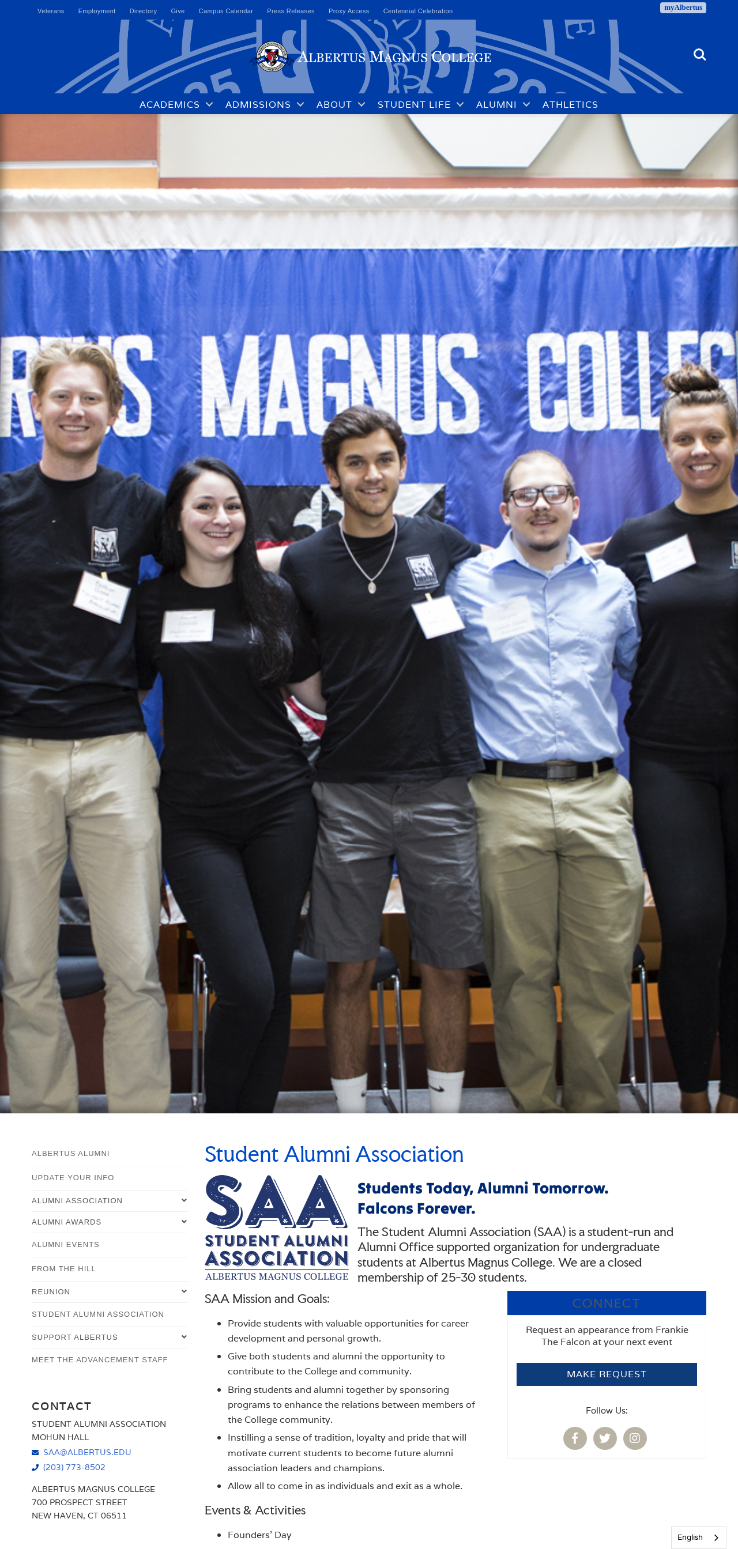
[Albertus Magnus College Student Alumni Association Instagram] (637, 1439)
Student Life (414, 104)
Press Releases (291, 10)
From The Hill (64, 1268)
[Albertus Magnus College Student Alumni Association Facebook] (577, 1439)
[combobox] (698, 1538)
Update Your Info (73, 1177)
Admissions (258, 104)
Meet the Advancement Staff (100, 1359)
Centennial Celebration (418, 10)
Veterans (51, 10)
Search (700, 54)
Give (177, 10)
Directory (143, 10)
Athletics (570, 104)
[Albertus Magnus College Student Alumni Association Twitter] (607, 1439)
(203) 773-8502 (74, 1466)
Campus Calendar (226, 10)
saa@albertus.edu (87, 1451)
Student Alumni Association (98, 1314)
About (334, 104)
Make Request (607, 1374)
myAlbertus (683, 7)
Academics (170, 104)
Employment (97, 10)
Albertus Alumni (71, 1153)
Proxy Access (349, 10)
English (690, 1537)
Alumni (496, 104)
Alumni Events (66, 1244)
